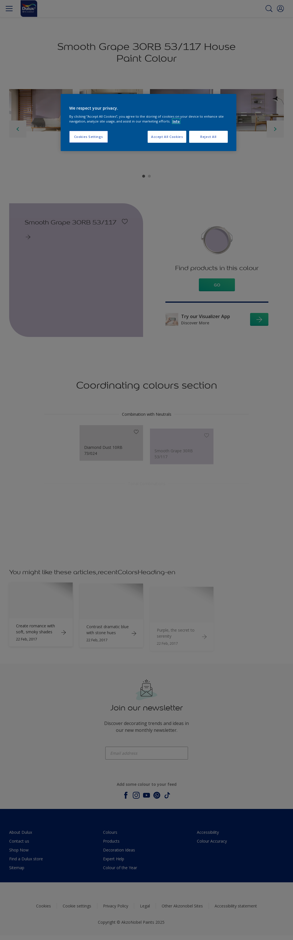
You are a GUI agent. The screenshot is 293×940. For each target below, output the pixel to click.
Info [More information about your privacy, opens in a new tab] (176, 121)
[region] (148, 122)
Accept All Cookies (167, 136)
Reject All (208, 136)
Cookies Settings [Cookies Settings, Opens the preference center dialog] (88, 136)
